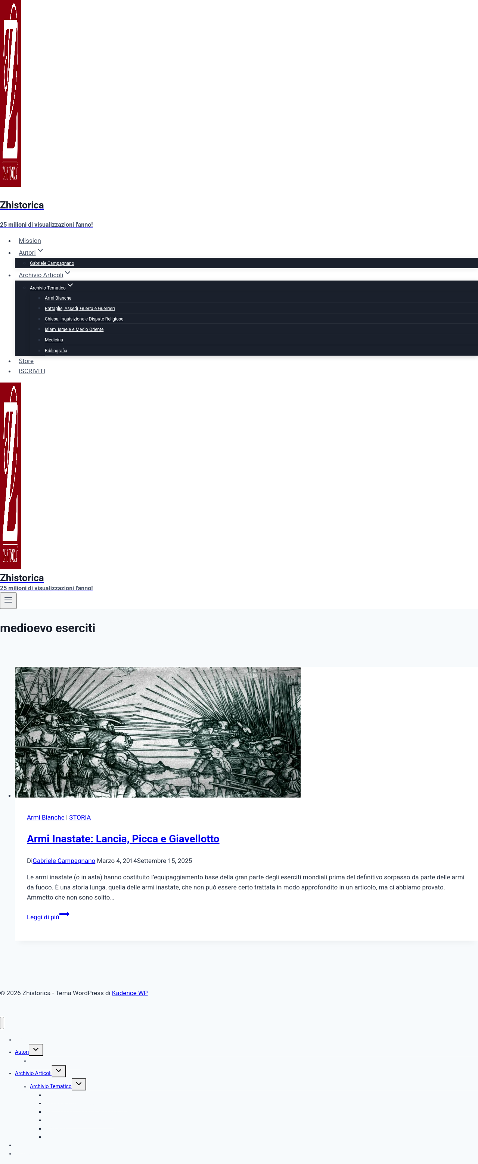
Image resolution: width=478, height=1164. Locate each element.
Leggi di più (48, 917)
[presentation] (246, 734)
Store (26, 361)
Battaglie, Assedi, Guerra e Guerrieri (80, 308)
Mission (30, 240)
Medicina (54, 340)
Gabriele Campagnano (52, 263)
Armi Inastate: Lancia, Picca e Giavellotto (123, 839)
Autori (22, 1052)
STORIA (80, 817)
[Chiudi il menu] (2, 1023)
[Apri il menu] (8, 600)
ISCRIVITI (32, 371)
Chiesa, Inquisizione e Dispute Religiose (84, 319)
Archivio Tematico (51, 1086)
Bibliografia (56, 350)
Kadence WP (130, 993)
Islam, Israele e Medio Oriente (74, 329)
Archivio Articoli (33, 1073)
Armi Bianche (58, 298)
